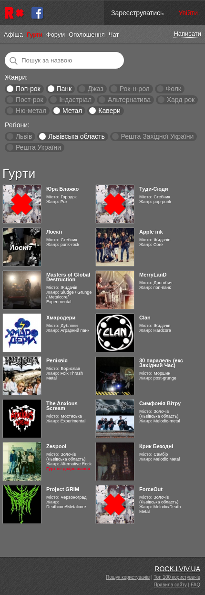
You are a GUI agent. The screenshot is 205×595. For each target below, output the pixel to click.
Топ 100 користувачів (177, 577)
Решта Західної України (157, 136)
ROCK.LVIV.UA (177, 569)
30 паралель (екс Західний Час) (161, 363)
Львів (24, 136)
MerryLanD (152, 274)
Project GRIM (62, 489)
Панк (64, 88)
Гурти (34, 34)
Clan (145, 317)
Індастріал (75, 99)
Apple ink (151, 232)
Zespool (56, 446)
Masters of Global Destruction (68, 277)
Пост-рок (29, 99)
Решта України (38, 147)
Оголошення (87, 34)
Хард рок (181, 99)
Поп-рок (28, 88)
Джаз (95, 88)
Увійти (188, 13)
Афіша (13, 34)
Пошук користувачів (128, 577)
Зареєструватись (137, 13)
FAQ (195, 584)
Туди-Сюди (153, 189)
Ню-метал (31, 110)
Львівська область (76, 136)
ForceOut (151, 489)
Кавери (109, 110)
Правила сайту (170, 584)
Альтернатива (129, 99)
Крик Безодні (156, 446)
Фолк (173, 88)
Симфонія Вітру (160, 403)
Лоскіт (54, 232)
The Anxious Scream (62, 405)
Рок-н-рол (135, 88)
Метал (72, 110)
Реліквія (57, 360)
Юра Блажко (62, 189)
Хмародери (60, 317)
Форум (55, 34)
